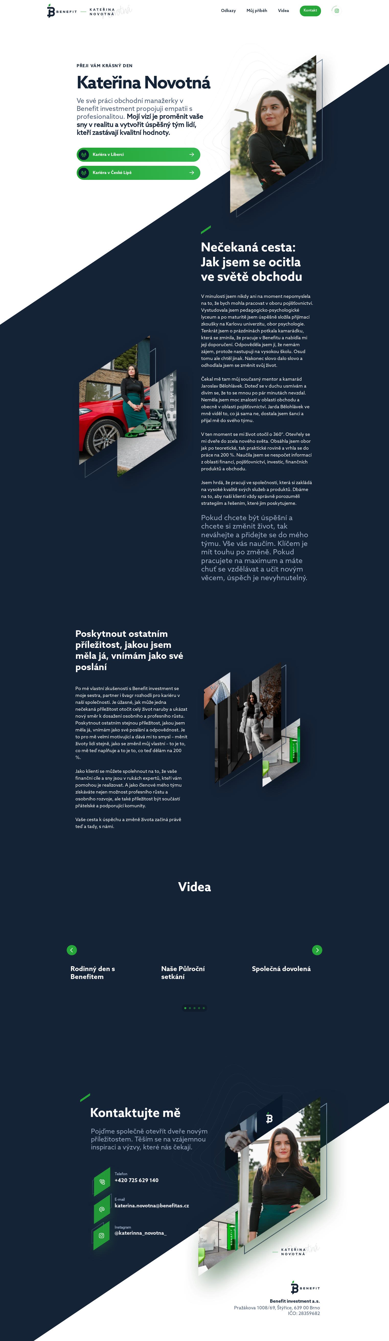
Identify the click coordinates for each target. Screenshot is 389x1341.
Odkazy (228, 10)
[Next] (317, 950)
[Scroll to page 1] (185, 1008)
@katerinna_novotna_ (141, 1233)
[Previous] (72, 950)
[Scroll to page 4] (199, 1008)
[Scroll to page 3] (194, 1008)
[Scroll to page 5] (204, 1008)
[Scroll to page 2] (190, 1008)
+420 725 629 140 (137, 1181)
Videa (283, 10)
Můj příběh (257, 10)
